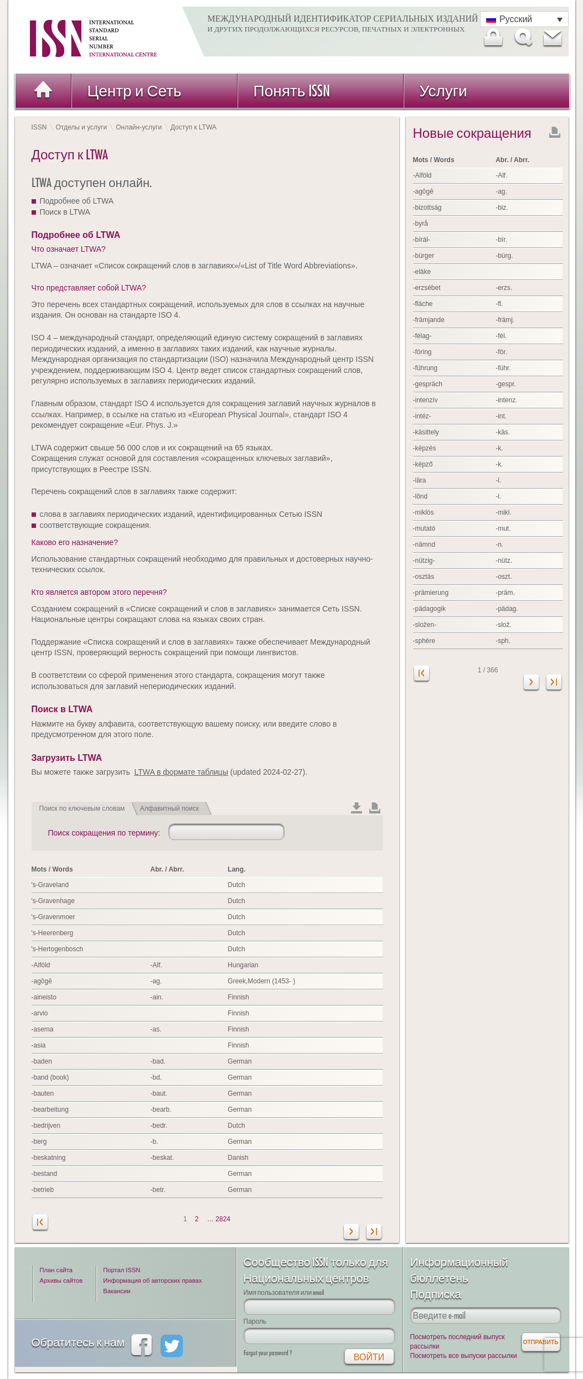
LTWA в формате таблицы (181, 772)
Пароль (255, 1321)
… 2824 (218, 1219)
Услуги (443, 90)
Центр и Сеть (134, 90)
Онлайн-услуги (139, 127)
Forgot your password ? (268, 1353)
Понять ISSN (292, 90)
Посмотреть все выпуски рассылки (463, 1356)
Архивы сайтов (61, 1280)
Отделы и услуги (81, 127)
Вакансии (116, 1291)
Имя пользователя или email (284, 1292)
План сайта (56, 1270)
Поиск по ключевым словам (82, 808)
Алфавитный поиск (169, 808)
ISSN (39, 127)
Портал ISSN (121, 1270)
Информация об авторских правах (152, 1280)
